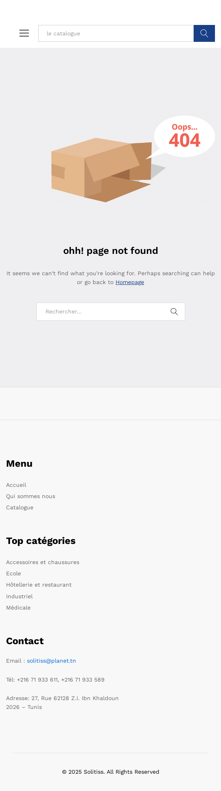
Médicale (18, 607)
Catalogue (19, 507)
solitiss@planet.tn (51, 660)
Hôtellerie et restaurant (39, 584)
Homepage (130, 282)
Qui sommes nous (30, 496)
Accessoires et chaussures (42, 562)
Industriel (19, 596)
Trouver (204, 33)
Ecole (13, 573)
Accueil (16, 485)
